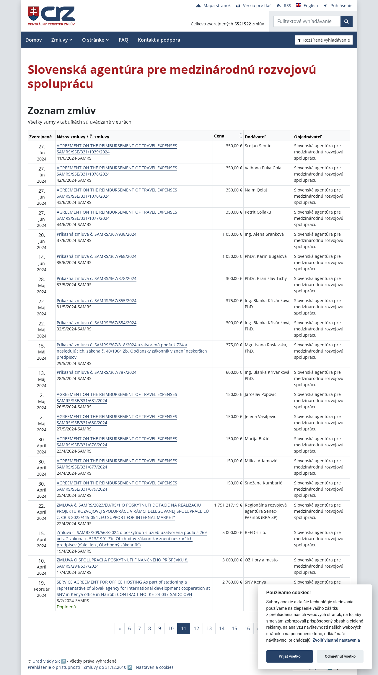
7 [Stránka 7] (139, 628)
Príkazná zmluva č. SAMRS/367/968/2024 (96, 256)
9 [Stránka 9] (159, 628)
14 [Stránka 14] (221, 628)
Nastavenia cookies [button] (155, 667)
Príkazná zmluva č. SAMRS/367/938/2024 (96, 234)
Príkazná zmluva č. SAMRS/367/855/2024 (96, 300)
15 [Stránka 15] (234, 628)
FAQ (123, 40)
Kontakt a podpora (159, 40)
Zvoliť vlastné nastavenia (336, 640)
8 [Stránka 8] (149, 628)
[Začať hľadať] (346, 21)
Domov (33, 40)
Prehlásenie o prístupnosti (54, 667)
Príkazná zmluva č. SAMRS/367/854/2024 (96, 322)
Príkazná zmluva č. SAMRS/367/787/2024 (96, 372)
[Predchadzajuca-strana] (120, 628)
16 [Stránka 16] (247, 628)
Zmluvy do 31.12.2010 (105, 667)
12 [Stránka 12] (196, 628)
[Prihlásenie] (338, 5)
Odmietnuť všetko (340, 656)
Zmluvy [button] (59, 40)
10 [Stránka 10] (171, 628)
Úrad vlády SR (46, 661)
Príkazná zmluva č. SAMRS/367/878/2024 (96, 278)
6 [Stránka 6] (129, 628)
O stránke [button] (93, 40)
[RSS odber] (283, 5)
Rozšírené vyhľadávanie (324, 40)
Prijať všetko (290, 656)
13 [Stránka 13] (209, 628)
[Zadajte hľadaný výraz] (307, 21)
